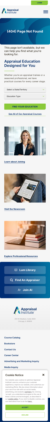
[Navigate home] (25, 311)
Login (39, 3)
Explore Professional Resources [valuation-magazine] (21, 256)
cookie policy (13, 399)
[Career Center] (25, 355)
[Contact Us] (25, 349)
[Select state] (25, 89)
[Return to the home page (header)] (10, 11)
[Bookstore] (25, 343)
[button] (43, 374)
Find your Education (25, 106)
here (29, 401)
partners (28, 392)
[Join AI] (25, 290)
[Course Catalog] (25, 337)
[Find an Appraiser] (25, 280)
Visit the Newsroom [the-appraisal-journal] (14, 209)
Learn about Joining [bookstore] (14, 161)
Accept (25, 407)
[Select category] (25, 96)
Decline (25, 415)
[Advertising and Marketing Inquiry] (25, 361)
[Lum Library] (25, 270)
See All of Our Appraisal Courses (25, 114)
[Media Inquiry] (25, 367)
